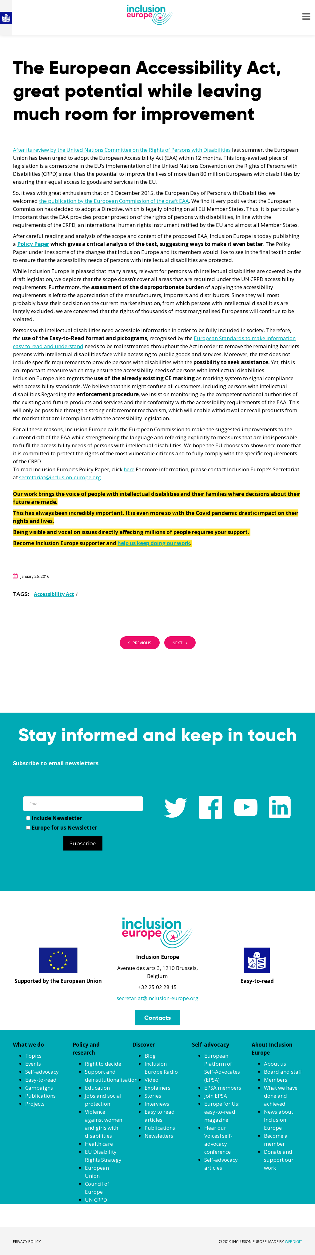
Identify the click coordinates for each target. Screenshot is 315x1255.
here (129, 469)
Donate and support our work (278, 1159)
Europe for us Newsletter (61, 827)
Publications (40, 1095)
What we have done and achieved (280, 1095)
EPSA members (222, 1087)
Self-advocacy (42, 1071)
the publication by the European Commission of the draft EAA (114, 200)
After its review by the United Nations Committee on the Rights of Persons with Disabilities (122, 149)
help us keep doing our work (154, 543)
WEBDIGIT (293, 1241)
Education (97, 1087)
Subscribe (83, 843)
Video (151, 1079)
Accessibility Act (54, 594)
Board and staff (283, 1071)
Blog (150, 1055)
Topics (33, 1055)
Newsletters (159, 1135)
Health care (99, 1143)
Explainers (157, 1087)
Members (275, 1079)
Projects (35, 1103)
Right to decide (103, 1063)
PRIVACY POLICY (27, 1241)
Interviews (157, 1103)
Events (33, 1063)
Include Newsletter (54, 818)
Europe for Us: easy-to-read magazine (221, 1111)
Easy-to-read (41, 1079)
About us (275, 1063)
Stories (153, 1095)
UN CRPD (96, 1199)
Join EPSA (215, 1095)
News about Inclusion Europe (278, 1119)
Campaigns (39, 1087)
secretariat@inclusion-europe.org (60, 477)
